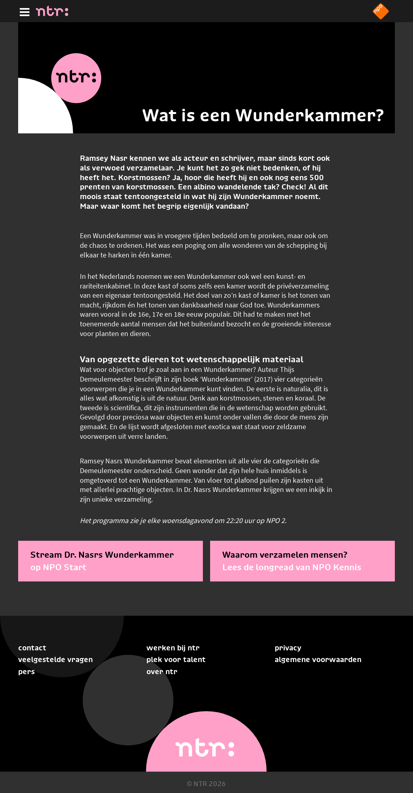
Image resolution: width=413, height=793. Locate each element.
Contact (32, 648)
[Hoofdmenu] (23, 11)
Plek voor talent (176, 659)
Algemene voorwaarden (318, 659)
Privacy (288, 648)
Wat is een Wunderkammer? (263, 115)
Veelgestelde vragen (55, 659)
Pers (26, 671)
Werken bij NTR (173, 648)
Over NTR (161, 671)
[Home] (52, 14)
